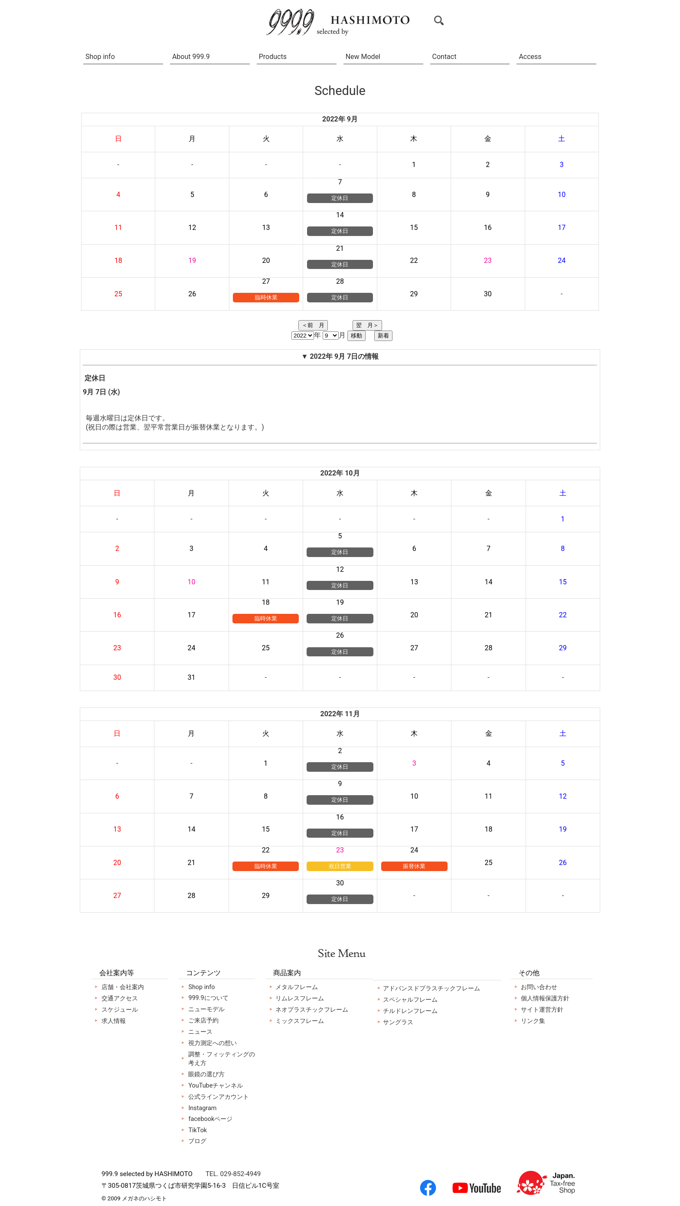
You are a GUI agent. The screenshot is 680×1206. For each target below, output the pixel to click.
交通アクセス (119, 998)
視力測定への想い (212, 1043)
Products (273, 56)
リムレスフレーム (299, 998)
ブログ (197, 1141)
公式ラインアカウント (218, 1097)
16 (340, 817)
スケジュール (119, 1009)
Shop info (100, 56)
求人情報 (113, 1021)
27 (266, 281)
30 (340, 883)
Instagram (202, 1108)
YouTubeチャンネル (215, 1085)
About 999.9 (191, 56)
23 (340, 850)
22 (266, 850)
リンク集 (533, 1021)
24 (414, 850)
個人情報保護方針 (545, 998)
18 (266, 602)
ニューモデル (206, 1009)
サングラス (398, 1022)
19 (340, 602)
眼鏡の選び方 (206, 1074)
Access (530, 56)
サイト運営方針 (542, 1009)
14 (340, 215)
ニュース (200, 1032)
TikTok (197, 1130)
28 (340, 281)
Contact (444, 56)
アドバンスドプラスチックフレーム (431, 988)
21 (340, 248)
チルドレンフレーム (410, 1011)
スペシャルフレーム (410, 999)
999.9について (208, 998)
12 (340, 569)
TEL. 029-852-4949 (233, 1174)
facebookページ (210, 1119)
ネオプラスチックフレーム (311, 1009)
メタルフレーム (296, 987)
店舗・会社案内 (122, 987)
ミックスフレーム (299, 1021)
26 (340, 635)
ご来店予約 (203, 1020)
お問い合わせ (539, 987)
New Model (363, 56)
